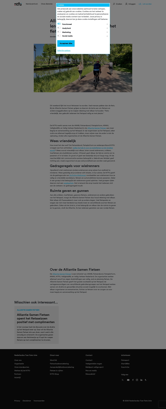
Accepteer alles (66, 43)
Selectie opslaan (63, 50)
